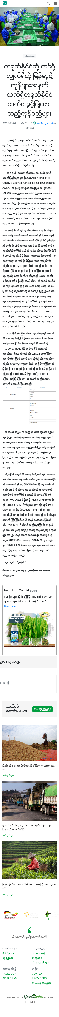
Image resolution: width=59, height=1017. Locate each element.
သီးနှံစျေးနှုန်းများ (40, 962)
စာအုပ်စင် (37, 958)
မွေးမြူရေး (7, 958)
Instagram (9, 978)
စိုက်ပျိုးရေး (8, 953)
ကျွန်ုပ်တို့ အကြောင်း (42, 983)
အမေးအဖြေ (38, 953)
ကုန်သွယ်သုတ (29, 56)
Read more (10, 606)
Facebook (9, 974)
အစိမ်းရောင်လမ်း (43, 123)
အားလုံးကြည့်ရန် (42, 709)
